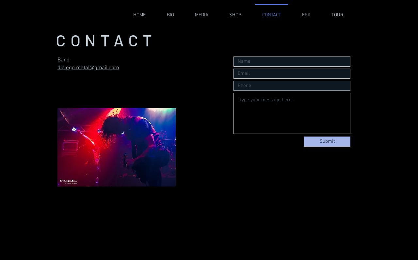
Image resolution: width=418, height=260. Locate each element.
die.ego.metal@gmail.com (88, 68)
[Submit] (327, 142)
